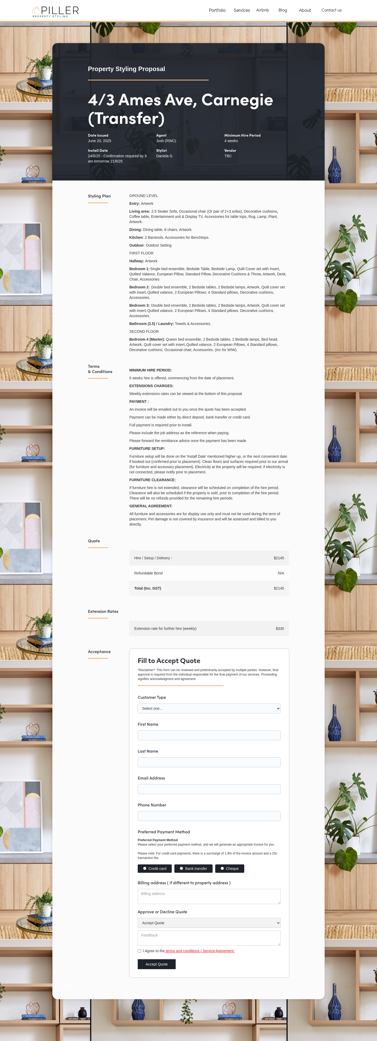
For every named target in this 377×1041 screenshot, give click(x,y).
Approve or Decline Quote (162, 911)
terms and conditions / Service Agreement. (200, 951)
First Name (148, 723)
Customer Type (152, 697)
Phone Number (152, 804)
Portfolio (217, 10)
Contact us (331, 10)
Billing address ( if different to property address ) (184, 882)
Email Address (151, 777)
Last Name (148, 750)
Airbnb (262, 10)
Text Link (70, 984)
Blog (283, 10)
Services (242, 10)
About (305, 10)
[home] (56, 10)
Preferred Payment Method (164, 831)
